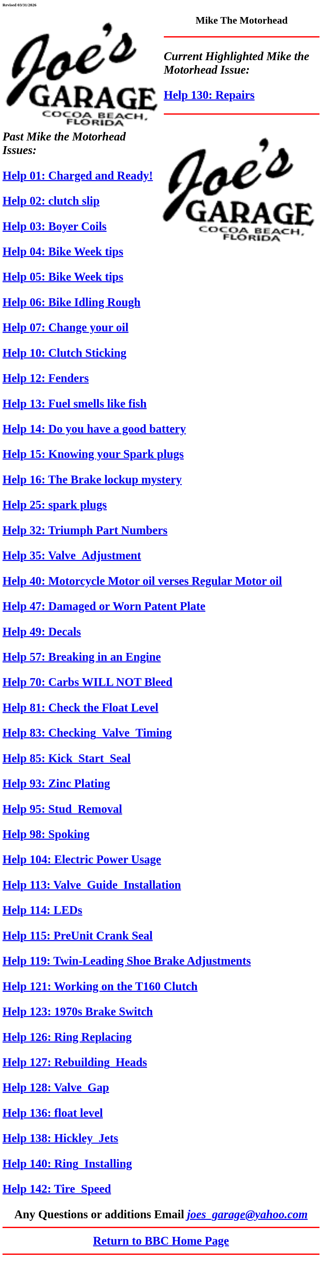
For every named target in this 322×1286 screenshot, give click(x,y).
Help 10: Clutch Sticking (64, 352)
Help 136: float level (53, 1112)
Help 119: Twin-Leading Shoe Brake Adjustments (127, 960)
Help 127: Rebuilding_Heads (75, 1062)
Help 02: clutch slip (51, 200)
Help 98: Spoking (46, 834)
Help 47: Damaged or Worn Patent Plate (104, 606)
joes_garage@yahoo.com (247, 1214)
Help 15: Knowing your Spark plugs (93, 454)
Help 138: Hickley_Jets (60, 1138)
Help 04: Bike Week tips (63, 251)
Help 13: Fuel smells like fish (75, 403)
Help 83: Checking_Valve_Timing (87, 732)
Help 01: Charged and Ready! (78, 175)
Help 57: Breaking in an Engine (82, 656)
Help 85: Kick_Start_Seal (66, 758)
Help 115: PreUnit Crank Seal (78, 935)
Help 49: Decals (42, 631)
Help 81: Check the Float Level (80, 707)
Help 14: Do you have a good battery (94, 428)
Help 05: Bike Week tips (63, 276)
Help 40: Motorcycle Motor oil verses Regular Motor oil (142, 580)
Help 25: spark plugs (55, 504)
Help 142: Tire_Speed (57, 1188)
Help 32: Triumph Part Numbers (85, 530)
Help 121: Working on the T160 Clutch (100, 986)
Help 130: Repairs (209, 95)
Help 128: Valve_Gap (56, 1087)
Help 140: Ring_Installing (67, 1163)
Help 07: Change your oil (66, 327)
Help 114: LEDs (42, 910)
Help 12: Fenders (46, 378)
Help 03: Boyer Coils (55, 226)
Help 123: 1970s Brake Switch (78, 1011)
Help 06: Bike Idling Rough (72, 302)
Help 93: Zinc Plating (56, 783)
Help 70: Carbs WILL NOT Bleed (87, 682)
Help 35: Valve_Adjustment (72, 555)
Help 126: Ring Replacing (67, 1037)
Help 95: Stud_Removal (62, 809)
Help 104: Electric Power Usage (82, 859)
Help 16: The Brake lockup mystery (92, 479)
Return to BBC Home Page (161, 1240)
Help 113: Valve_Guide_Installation (92, 884)
